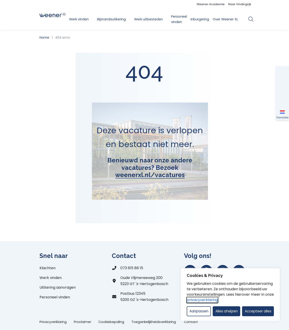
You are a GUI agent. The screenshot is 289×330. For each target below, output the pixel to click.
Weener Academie (211, 4)
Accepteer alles (258, 311)
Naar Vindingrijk (239, 4)
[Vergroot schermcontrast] (282, 100)
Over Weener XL (225, 19)
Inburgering (200, 19)
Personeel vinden (179, 19)
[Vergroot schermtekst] (282, 86)
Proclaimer (82, 322)
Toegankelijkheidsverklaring (154, 322)
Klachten (48, 268)
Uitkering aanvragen (58, 287)
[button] (282, 73)
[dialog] (230, 294)
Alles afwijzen (226, 311)
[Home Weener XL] (52, 19)
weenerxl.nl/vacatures (150, 174)
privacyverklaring (202, 299)
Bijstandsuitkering (111, 19)
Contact (191, 322)
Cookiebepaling (111, 322)
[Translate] (282, 113)
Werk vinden (79, 19)
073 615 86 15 (131, 268)
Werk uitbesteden (148, 19)
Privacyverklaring (53, 322)
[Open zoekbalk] (251, 19)
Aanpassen (198, 311)
